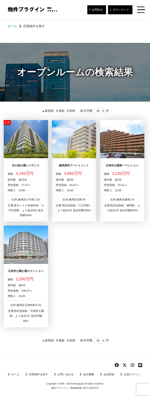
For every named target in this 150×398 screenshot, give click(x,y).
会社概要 (88, 374)
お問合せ (97, 9)
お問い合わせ (65, 374)
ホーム (15, 374)
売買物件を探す (38, 374)
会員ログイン (132, 374)
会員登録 (109, 374)
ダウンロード (121, 9)
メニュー (141, 10)
